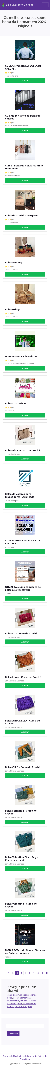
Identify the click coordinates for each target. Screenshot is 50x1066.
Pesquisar (13, 1033)
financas (19, 1006)
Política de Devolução (27, 1056)
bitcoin (16, 995)
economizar (25, 997)
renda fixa (25, 1000)
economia (11, 1003)
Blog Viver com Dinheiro (17, 5)
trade (19, 1003)
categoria (27, 1006)
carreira (10, 1006)
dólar (9, 995)
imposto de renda (28, 995)
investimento (13, 1000)
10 (47, 973)
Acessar (25, 80)
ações (16, 997)
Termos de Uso (10, 1056)
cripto (33, 1000)
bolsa (9, 997)
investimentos (29, 1003)
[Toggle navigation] (45, 4)
